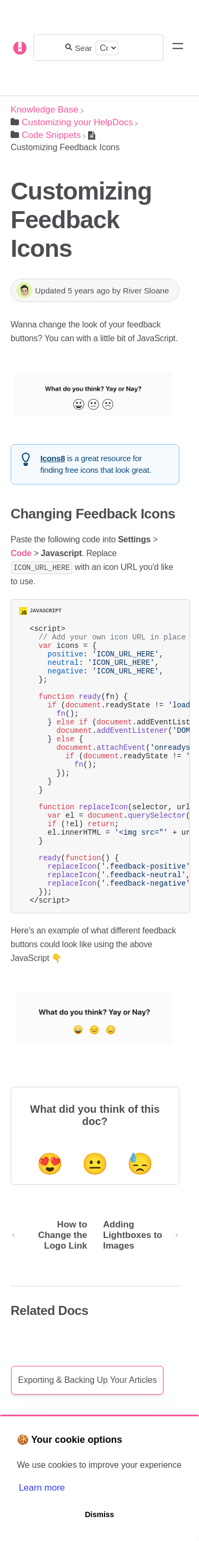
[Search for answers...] (83, 48)
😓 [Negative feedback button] (140, 1217)
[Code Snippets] (46, 135)
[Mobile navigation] (177, 47)
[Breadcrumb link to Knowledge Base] (45, 110)
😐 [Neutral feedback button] (95, 1217)
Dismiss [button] (99, 1514)
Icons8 (52, 458)
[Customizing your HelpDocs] (72, 122)
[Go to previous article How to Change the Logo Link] (53, 1289)
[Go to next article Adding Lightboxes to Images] (137, 1289)
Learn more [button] (42, 1488)
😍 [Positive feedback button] (50, 1217)
